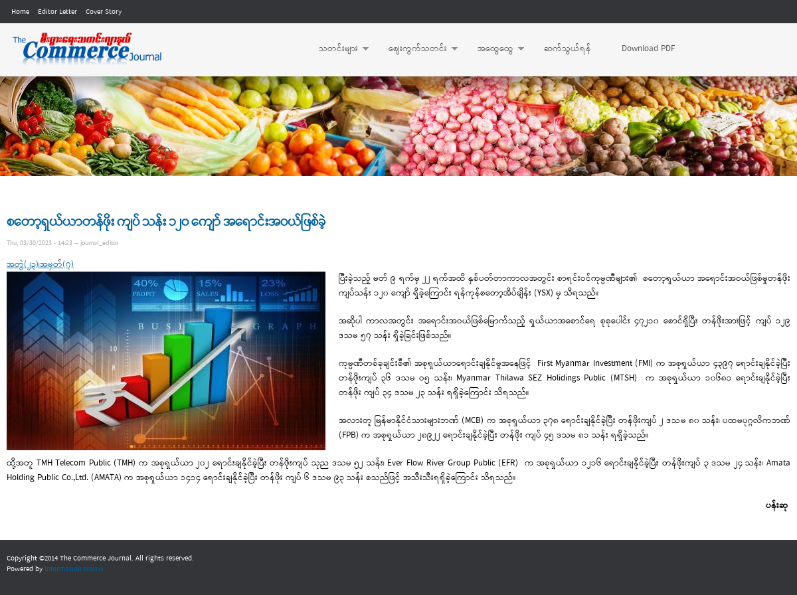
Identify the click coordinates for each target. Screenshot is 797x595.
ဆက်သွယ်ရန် (567, 49)
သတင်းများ (337, 49)
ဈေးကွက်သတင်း (416, 49)
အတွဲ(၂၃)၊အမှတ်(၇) (40, 265)
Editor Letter (57, 12)
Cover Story (104, 12)
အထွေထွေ (494, 49)
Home (20, 12)
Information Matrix (74, 569)
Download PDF (648, 49)
